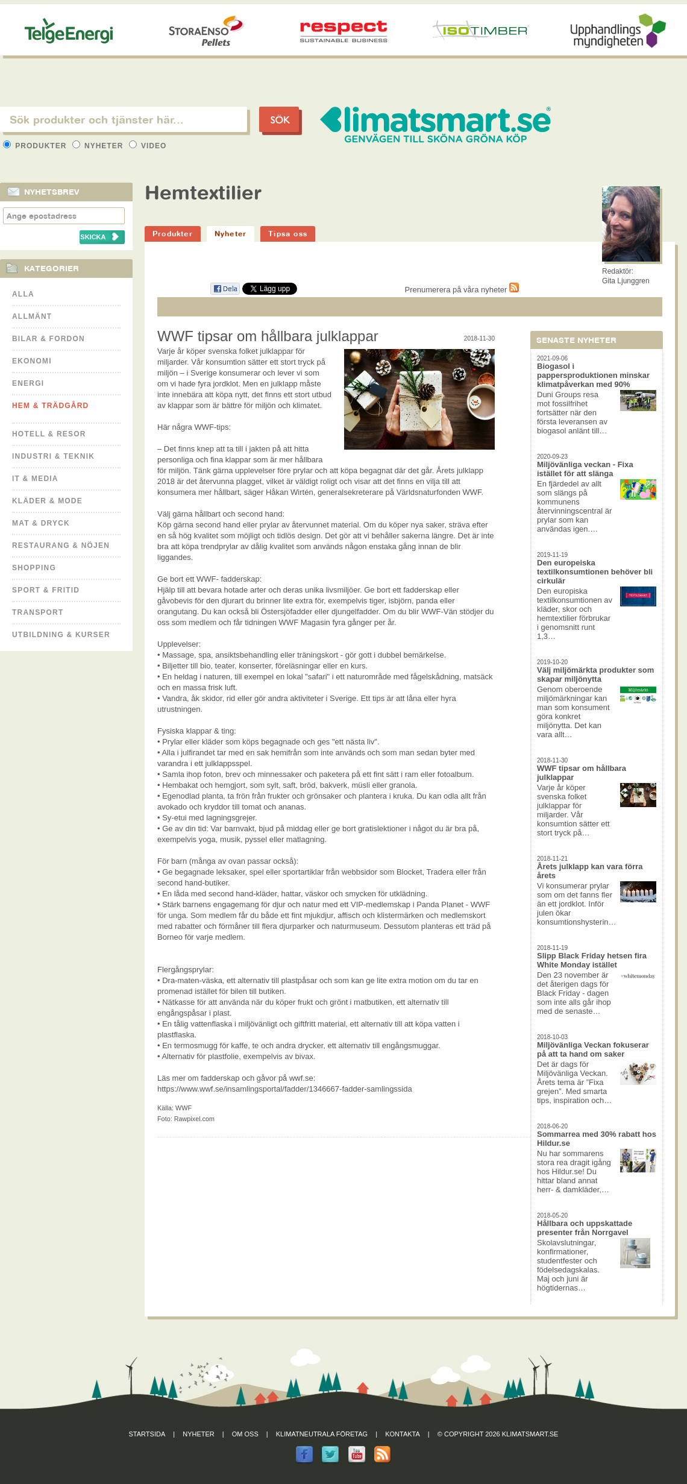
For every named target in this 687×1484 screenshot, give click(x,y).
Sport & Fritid (46, 590)
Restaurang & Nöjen (61, 545)
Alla (23, 294)
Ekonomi (32, 361)
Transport (37, 612)
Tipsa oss (287, 233)
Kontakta (402, 1434)
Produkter (36, 146)
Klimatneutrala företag (322, 1434)
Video (148, 146)
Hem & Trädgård (50, 405)
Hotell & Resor (49, 434)
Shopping (34, 568)
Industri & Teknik (53, 456)
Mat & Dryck (41, 523)
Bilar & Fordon (48, 339)
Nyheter (99, 146)
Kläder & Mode (47, 501)
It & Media (35, 478)
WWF (183, 1107)
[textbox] (123, 119)
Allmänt (32, 316)
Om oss (245, 1434)
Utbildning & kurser (61, 634)
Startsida (147, 1434)
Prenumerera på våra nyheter (462, 289)
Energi (28, 383)
